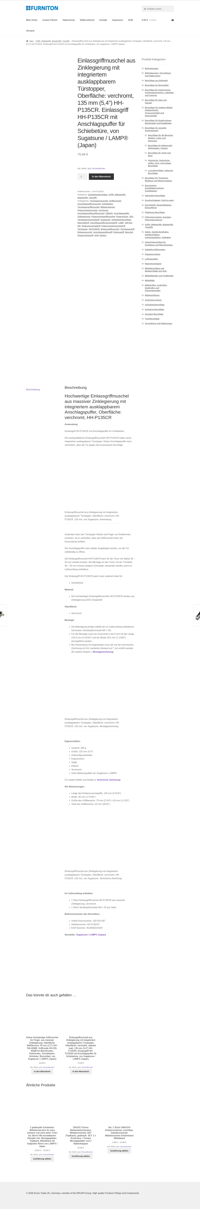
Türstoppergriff (127, 229)
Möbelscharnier (108, 207)
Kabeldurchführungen (155, 249)
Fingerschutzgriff (85, 235)
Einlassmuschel (85, 232)
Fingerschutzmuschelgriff (113, 226)
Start (31, 41)
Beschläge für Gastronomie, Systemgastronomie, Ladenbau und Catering (159, 93)
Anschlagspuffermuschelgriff (103, 223)
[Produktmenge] (82, 176)
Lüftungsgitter (151, 259)
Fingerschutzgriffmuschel (103, 216)
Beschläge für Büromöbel (156, 85)
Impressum (117, 20)
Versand (30, 31)
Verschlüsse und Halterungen (158, 323)
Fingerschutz (122, 216)
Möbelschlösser (152, 295)
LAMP (121, 223)
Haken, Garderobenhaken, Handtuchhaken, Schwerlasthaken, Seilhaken (158, 235)
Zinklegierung (84, 216)
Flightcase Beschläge (155, 212)
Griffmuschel (115, 201)
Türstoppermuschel (99, 201)
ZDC (131, 216)
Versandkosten (98, 168)
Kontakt (103, 20)
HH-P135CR (94, 229)
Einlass (103, 235)
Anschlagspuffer (121, 213)
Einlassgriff (118, 232)
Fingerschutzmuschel (88, 210)
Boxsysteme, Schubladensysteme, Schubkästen (154, 188)
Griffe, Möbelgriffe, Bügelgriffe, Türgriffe (53, 41)
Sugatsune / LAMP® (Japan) (91, 935)
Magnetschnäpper (153, 264)
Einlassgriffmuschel (110, 229)
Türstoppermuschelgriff (88, 220)
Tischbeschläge (152, 319)
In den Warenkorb (101, 176)
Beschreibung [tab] (33, 389)
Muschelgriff (83, 223)
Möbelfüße (150, 280)
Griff (96, 235)
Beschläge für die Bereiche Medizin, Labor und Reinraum (160, 138)
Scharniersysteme (153, 300)
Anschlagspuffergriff (102, 232)
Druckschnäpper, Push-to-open (159, 200)
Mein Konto (31, 20)
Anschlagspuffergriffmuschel (91, 213)
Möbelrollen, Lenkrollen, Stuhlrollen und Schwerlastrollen (156, 288)
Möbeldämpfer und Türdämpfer (159, 276)
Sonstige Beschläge (154, 314)
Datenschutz (68, 20)
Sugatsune (106, 220)
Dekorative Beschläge (155, 196)
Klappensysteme (152, 254)
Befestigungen (151, 68)
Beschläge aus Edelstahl (156, 80)
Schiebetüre (107, 204)
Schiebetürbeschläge (98, 195)
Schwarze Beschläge (154, 309)
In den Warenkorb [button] (42, 1071)
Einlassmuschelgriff (91, 226)
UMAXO (109, 213)
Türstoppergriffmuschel (88, 207)
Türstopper (83, 229)
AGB (130, 20)
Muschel (129, 232)
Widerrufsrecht (87, 20)
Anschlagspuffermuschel (89, 204)
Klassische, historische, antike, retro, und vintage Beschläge (159, 163)
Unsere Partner (50, 20)
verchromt (103, 210)
